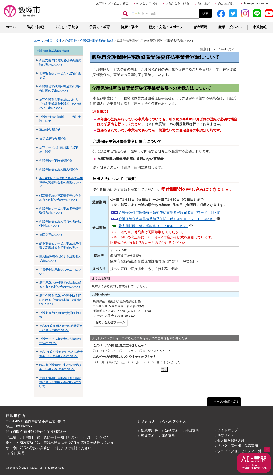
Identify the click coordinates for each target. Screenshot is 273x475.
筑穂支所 (172, 430)
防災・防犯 (35, 27)
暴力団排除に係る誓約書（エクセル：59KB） (153, 226)
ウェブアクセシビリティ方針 (239, 451)
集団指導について (51, 234)
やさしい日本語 (146, 3)
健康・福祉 (129, 27)
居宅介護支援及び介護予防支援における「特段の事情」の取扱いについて (60, 300)
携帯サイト (225, 435)
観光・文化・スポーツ (166, 27)
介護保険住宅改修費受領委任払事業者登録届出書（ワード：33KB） (170, 212)
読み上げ (204, 3)
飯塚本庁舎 (149, 430)
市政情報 (260, 27)
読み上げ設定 (227, 3)
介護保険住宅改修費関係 (55, 160)
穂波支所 (148, 435)
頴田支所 (192, 430)
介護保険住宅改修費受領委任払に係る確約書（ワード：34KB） (167, 219)
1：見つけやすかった (111, 362)
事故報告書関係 (49, 129)
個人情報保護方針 (230, 440)
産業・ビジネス (230, 27)
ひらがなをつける (177, 3)
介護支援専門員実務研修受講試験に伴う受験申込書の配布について (60, 382)
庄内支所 (168, 435)
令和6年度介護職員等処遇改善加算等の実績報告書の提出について (61, 182)
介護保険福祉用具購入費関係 (58, 169)
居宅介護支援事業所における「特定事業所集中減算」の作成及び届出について (60, 104)
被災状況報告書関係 (52, 138)
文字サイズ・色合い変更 (112, 3)
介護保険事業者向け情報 (96, 40)
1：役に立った (106, 351)
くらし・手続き (66, 27)
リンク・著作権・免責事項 (237, 446)
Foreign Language (256, 3)
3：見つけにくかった (166, 362)
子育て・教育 (99, 27)
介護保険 (71, 40)
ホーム (11, 27)
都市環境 (200, 27)
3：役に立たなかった (157, 351)
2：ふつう (129, 351)
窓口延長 (17, 453)
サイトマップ (227, 430)
